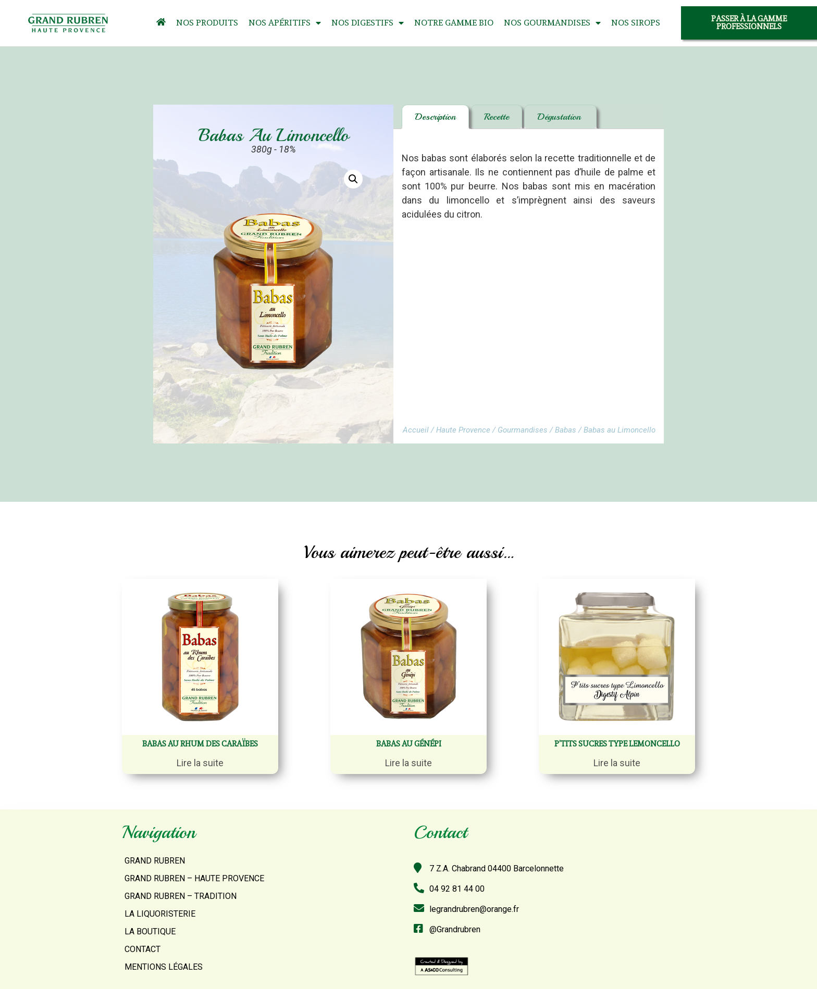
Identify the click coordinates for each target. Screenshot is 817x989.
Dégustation (560, 116)
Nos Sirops (635, 23)
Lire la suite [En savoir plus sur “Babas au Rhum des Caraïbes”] (200, 762)
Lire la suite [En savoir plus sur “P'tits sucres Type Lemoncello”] (616, 762)
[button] (749, 23)
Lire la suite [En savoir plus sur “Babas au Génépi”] (408, 762)
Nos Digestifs (367, 23)
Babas (565, 430)
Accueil (416, 430)
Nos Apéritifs (285, 23)
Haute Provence (463, 430)
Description (435, 116)
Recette (496, 116)
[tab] (435, 117)
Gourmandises (523, 430)
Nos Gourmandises (552, 23)
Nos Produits (207, 23)
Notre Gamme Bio (453, 23)
